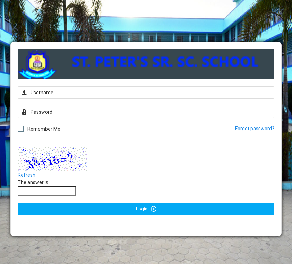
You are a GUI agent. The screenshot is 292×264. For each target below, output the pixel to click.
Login (146, 209)
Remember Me (39, 129)
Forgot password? (254, 128)
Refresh (26, 175)
